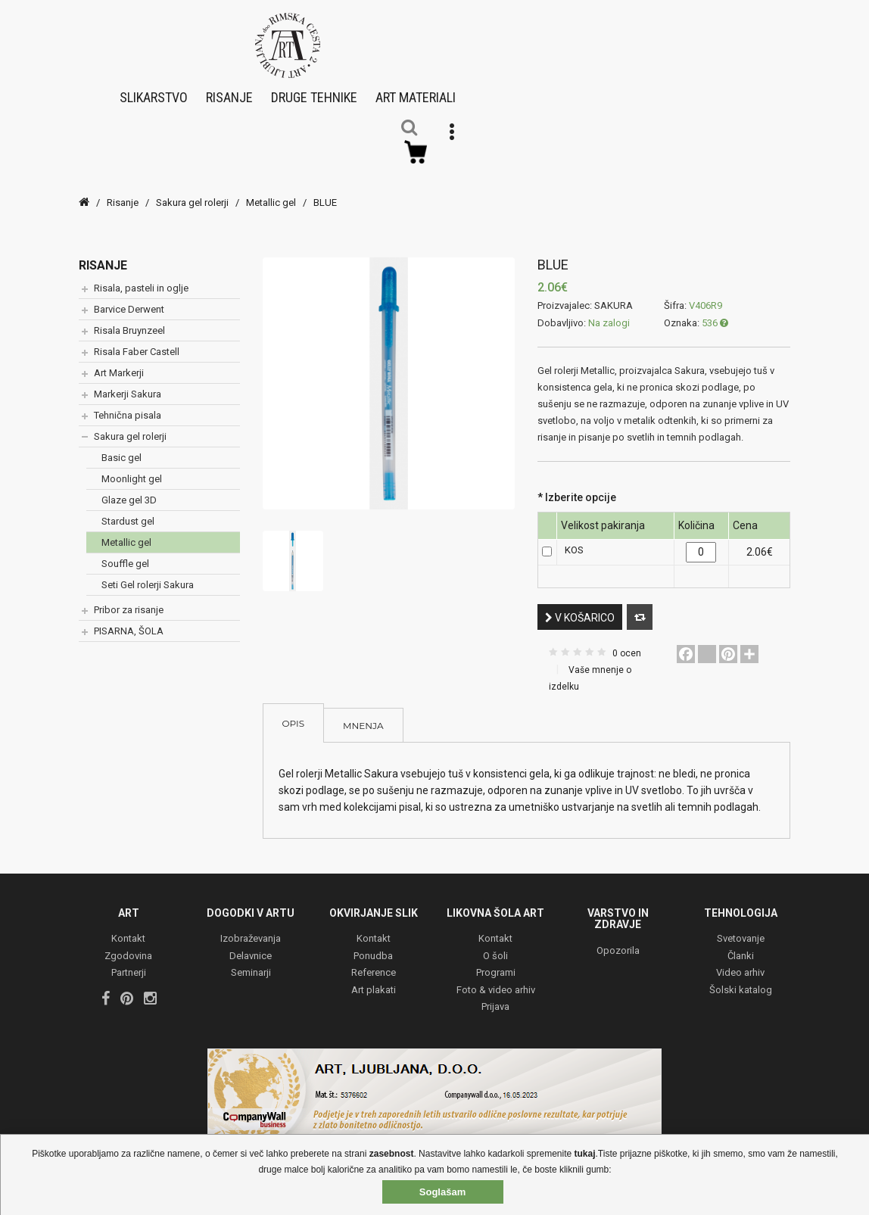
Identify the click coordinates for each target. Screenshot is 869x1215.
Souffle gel (125, 553)
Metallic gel (271, 192)
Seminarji (251, 963)
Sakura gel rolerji (192, 192)
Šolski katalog (740, 980)
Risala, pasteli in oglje (141, 277)
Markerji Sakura (127, 383)
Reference (373, 963)
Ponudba (373, 946)
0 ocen (626, 642)
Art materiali (415, 92)
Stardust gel (127, 510)
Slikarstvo (154, 92)
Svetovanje (741, 929)
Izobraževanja (250, 929)
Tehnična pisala (127, 404)
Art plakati (373, 980)
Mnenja (363, 715)
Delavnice (250, 946)
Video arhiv (740, 963)
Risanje (229, 92)
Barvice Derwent (129, 298)
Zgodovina (128, 946)
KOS (574, 540)
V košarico (580, 607)
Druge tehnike (314, 92)
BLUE (325, 192)
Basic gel (121, 447)
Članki (740, 946)
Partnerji (128, 963)
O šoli (495, 946)
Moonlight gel (131, 468)
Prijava (495, 997)
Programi (495, 963)
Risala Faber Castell (136, 341)
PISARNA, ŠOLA (129, 620)
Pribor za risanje (129, 599)
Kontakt (128, 929)
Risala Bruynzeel (129, 320)
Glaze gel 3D (129, 489)
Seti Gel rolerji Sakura (147, 574)
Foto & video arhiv (495, 980)
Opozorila (618, 940)
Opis (293, 712)
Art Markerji (119, 362)
